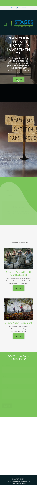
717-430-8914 (20, 479)
